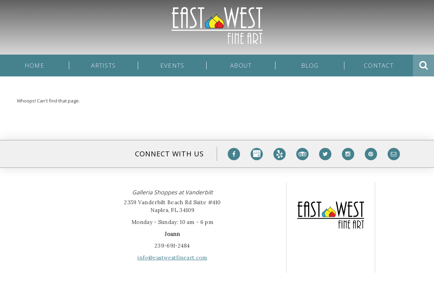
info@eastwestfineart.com (172, 257)
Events (172, 65)
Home (34, 65)
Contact (379, 65)
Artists (103, 65)
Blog (310, 65)
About (241, 65)
